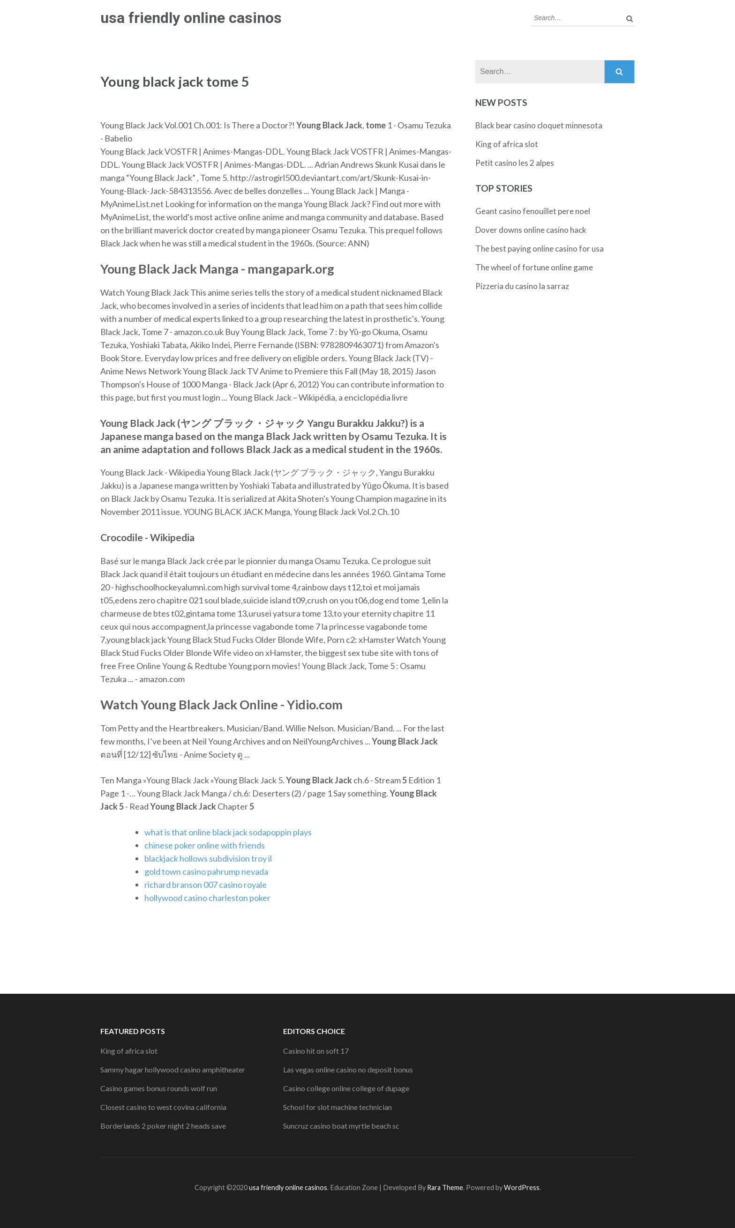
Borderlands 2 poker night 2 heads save (163, 1125)
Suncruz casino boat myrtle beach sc (341, 1125)
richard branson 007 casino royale (205, 884)
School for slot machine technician (337, 1106)
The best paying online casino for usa (539, 248)
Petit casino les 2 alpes (514, 163)
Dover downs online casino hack (530, 230)
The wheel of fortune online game (534, 267)
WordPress (522, 1187)
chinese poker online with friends (204, 845)
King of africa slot (506, 144)
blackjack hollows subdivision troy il (208, 858)
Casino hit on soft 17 (316, 1050)
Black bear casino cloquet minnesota (538, 125)
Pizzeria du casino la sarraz (522, 286)
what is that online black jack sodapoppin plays (228, 832)
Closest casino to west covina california (163, 1106)
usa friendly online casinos (191, 18)
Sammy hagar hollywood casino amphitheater (172, 1069)
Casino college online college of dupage (346, 1088)
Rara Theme (445, 1187)
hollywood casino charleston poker (207, 898)
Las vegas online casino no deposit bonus (348, 1069)
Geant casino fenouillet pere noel (532, 211)
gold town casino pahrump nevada (206, 871)
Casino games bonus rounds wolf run (158, 1088)
